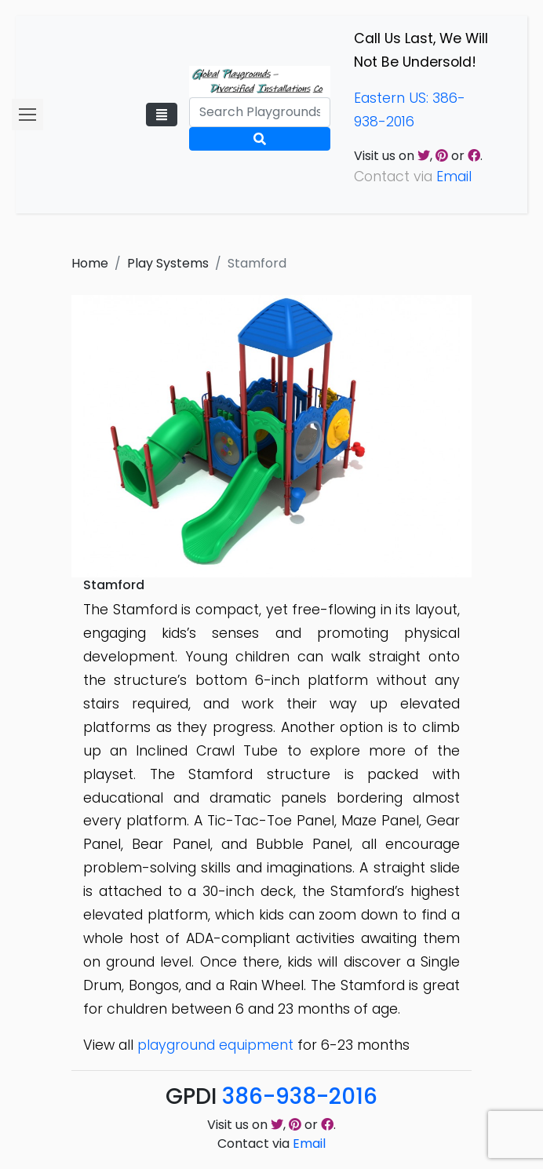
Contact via (271, 1143)
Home (89, 263)
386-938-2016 (299, 1096)
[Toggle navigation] (161, 114)
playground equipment (215, 1045)
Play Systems (168, 263)
